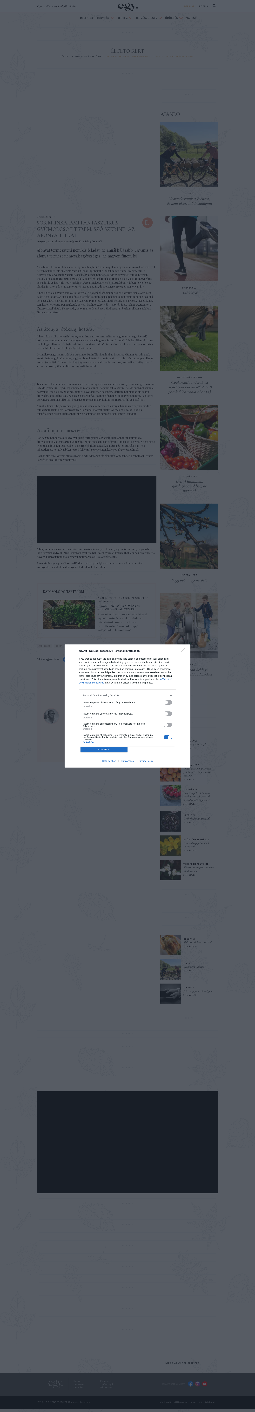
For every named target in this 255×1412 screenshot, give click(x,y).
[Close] (184, 651)
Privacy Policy (146, 761)
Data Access (127, 761)
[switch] (168, 702)
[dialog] (127, 706)
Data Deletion (109, 761)
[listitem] (127, 695)
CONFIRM (104, 749)
